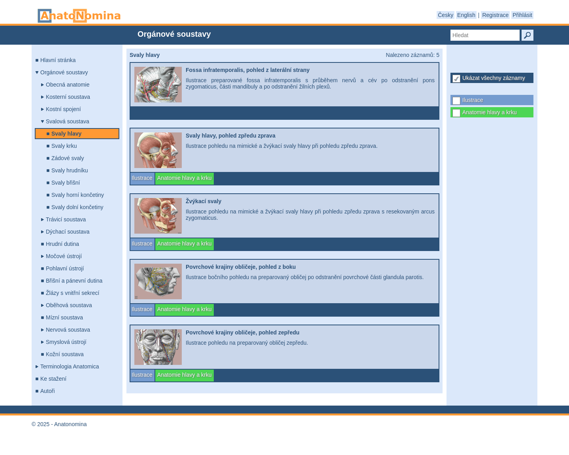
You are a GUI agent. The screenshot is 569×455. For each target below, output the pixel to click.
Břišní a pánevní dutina (74, 281)
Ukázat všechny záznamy (493, 78)
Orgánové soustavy (64, 72)
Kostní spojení (63, 109)
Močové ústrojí (64, 256)
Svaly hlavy (66, 133)
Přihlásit (522, 15)
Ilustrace (472, 100)
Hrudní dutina (62, 244)
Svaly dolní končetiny (77, 207)
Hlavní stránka (57, 60)
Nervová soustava (68, 330)
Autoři (47, 391)
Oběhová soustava (69, 305)
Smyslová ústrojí (66, 342)
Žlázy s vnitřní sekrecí (72, 293)
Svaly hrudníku (69, 170)
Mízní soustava (64, 317)
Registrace (495, 15)
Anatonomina (79, 16)
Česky (445, 15)
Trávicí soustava (66, 219)
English (466, 15)
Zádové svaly (67, 158)
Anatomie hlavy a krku (489, 112)
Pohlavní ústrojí (65, 268)
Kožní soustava (65, 354)
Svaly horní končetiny (77, 195)
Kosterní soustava (68, 97)
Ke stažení (53, 379)
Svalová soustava (67, 121)
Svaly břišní (65, 182)
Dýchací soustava (68, 231)
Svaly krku (64, 146)
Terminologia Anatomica (69, 366)
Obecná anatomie (68, 84)
